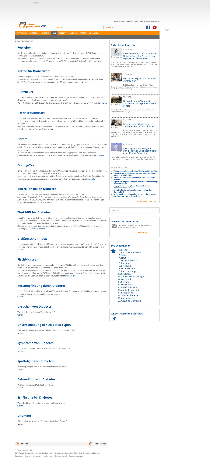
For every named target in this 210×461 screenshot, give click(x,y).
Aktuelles (22, 33)
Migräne (125, 282)
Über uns (93, 33)
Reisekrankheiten (129, 287)
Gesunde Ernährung (131, 300)
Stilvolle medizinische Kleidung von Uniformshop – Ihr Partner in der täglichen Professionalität (140, 56)
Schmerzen (126, 255)
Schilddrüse (127, 273)
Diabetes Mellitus (129, 260)
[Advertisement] (87, 11)
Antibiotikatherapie (130, 290)
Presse (83, 33)
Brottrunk (126, 265)
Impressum (146, 21)
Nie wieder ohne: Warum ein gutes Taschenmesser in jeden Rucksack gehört (140, 103)
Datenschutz (155, 21)
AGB (140, 21)
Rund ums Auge (129, 271)
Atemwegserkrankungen (133, 276)
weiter (100, 61)
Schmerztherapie (129, 295)
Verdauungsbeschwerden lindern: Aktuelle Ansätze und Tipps (135, 171)
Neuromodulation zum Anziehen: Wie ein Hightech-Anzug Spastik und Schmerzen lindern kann (134, 195)
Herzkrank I (126, 279)
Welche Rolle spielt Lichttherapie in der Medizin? (140, 79)
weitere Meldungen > (146, 202)
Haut (123, 257)
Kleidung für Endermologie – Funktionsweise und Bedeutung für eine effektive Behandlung (140, 151)
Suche (60, 27)
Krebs (124, 249)
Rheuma (125, 263)
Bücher (73, 33)
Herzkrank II (127, 284)
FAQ (54, 33)
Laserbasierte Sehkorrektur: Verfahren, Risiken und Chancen (138, 125)
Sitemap (122, 21)
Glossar (45, 33)
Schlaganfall (127, 292)
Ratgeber (34, 33)
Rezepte (62, 33)
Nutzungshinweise (132, 21)
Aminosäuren (127, 298)
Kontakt (115, 21)
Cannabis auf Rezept (131, 252)
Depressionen (128, 268)
